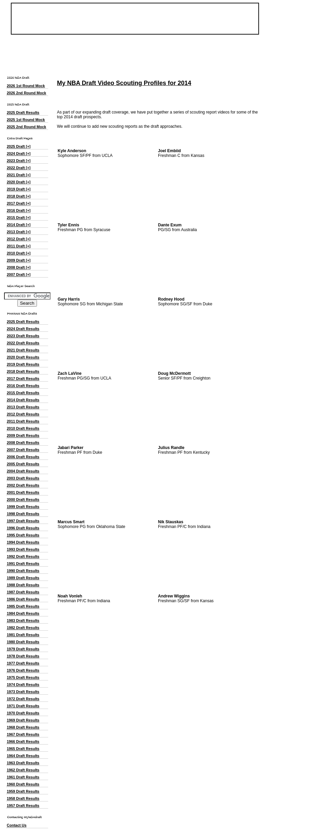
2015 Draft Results (23, 393)
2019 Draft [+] (19, 189)
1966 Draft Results (23, 741)
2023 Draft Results (23, 336)
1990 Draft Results (23, 571)
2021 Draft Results (23, 350)
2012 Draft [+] (19, 239)
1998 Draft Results (23, 514)
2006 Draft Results (23, 457)
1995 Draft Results (23, 535)
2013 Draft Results (23, 407)
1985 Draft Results (23, 606)
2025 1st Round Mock (26, 120)
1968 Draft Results (23, 727)
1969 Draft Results (23, 720)
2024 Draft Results (23, 329)
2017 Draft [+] (19, 203)
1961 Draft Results (23, 777)
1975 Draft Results (23, 677)
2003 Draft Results (23, 478)
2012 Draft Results (23, 414)
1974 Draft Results (23, 685)
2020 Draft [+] (19, 182)
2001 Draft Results (23, 492)
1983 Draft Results (23, 620)
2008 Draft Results (23, 443)
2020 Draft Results (23, 357)
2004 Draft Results (23, 471)
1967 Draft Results (23, 734)
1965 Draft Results (23, 749)
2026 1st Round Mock (26, 86)
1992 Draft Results (23, 556)
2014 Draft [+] (19, 225)
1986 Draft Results (23, 599)
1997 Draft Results (23, 521)
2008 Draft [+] (19, 267)
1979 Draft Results (23, 649)
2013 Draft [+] (19, 232)
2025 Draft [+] (19, 146)
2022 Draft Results (23, 343)
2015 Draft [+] (19, 218)
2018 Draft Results (23, 371)
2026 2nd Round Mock (26, 93)
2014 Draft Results (23, 400)
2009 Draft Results (23, 435)
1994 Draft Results (23, 542)
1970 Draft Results (23, 713)
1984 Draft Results (23, 613)
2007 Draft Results (23, 450)
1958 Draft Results (23, 798)
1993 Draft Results (23, 549)
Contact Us (16, 825)
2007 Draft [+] (19, 274)
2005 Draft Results (23, 464)
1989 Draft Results (23, 578)
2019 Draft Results (23, 364)
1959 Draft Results (23, 791)
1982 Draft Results (23, 628)
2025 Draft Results (23, 112)
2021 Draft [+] (19, 175)
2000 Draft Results (23, 499)
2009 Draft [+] (19, 260)
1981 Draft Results (23, 635)
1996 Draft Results (23, 528)
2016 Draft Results (23, 386)
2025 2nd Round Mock (26, 127)
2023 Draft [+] (19, 161)
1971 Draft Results (23, 706)
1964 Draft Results (23, 756)
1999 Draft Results (23, 507)
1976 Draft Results (23, 670)
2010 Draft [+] (19, 253)
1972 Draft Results (23, 699)
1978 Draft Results (23, 656)
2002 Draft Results (23, 485)
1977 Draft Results (23, 663)
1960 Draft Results (23, 784)
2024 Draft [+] (19, 153)
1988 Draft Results (23, 585)
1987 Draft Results (23, 592)
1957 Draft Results (23, 806)
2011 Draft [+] (19, 246)
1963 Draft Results (23, 763)
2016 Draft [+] (19, 210)
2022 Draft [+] (19, 168)
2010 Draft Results (23, 428)
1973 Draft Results (23, 692)
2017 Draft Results (23, 379)
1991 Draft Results (23, 564)
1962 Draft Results (23, 770)
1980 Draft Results (23, 642)
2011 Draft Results (23, 421)
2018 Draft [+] (19, 196)
